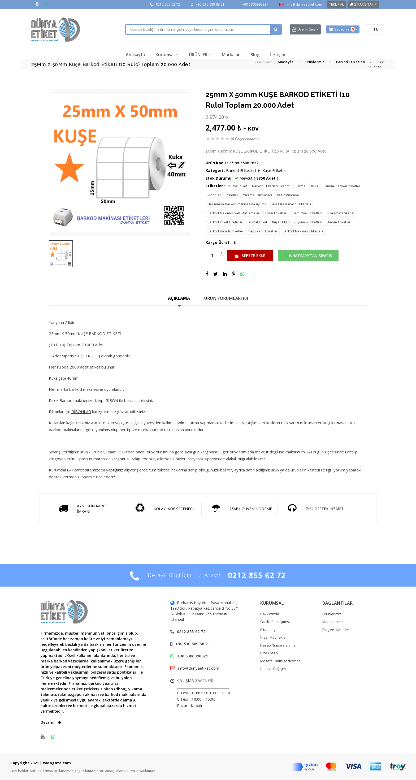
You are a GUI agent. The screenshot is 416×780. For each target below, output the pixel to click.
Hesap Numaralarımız (277, 645)
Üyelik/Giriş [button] (304, 29)
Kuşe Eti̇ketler (274, 170)
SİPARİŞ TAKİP (363, 4)
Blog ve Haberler (335, 629)
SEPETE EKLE (250, 255)
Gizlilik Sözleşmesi (275, 621)
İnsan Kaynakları (274, 637)
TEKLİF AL (336, 4)
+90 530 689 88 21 (210, 4)
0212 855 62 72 (168, 4)
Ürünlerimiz (331, 614)
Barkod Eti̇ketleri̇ (241, 170)
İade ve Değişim (273, 668)
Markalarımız (332, 621)
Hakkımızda (269, 614)
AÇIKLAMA (179, 298)
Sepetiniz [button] (341, 29)
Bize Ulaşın (269, 653)
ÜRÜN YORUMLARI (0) (226, 298)
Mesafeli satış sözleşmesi (280, 660)
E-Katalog (267, 629)
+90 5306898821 (255, 4)
